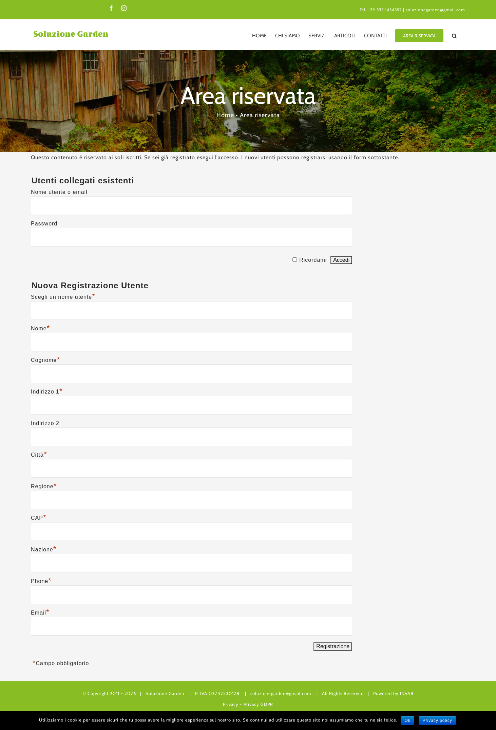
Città (39, 455)
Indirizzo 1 (46, 392)
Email (40, 613)
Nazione (43, 549)
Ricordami (313, 260)
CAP (38, 518)
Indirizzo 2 (45, 423)
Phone (41, 581)
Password (44, 223)
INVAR (407, 693)
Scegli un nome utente (63, 297)
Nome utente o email (59, 192)
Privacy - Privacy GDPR (248, 704)
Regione (44, 486)
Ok (408, 720)
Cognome (45, 360)
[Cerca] (454, 35)
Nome (40, 328)
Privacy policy (437, 720)
